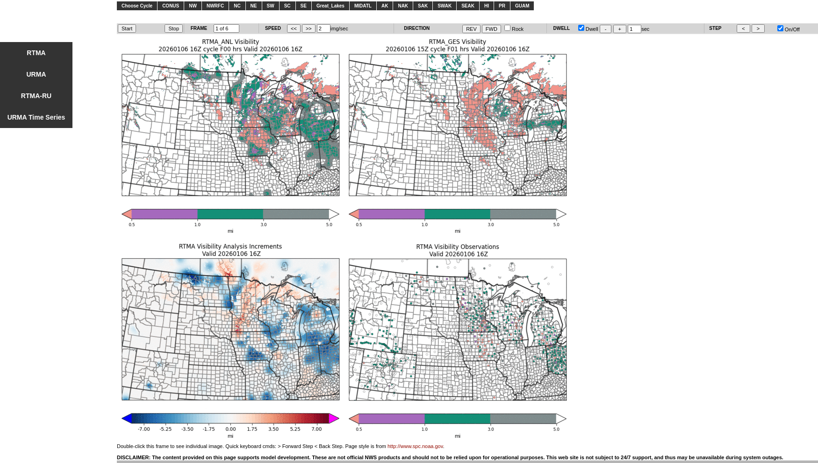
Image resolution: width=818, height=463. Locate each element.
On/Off (788, 29)
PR (502, 5)
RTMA (36, 53)
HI (486, 5)
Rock (514, 29)
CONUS (170, 5)
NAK (403, 5)
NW (193, 5)
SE (304, 5)
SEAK (467, 5)
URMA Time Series (36, 117)
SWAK (445, 5)
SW (270, 5)
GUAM (522, 5)
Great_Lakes (330, 5)
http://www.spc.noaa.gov (415, 446)
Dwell (588, 29)
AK (384, 5)
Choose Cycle (137, 5)
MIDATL (363, 5)
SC (287, 5)
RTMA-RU (36, 96)
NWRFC (215, 5)
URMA (36, 74)
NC (237, 5)
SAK (423, 5)
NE (254, 5)
